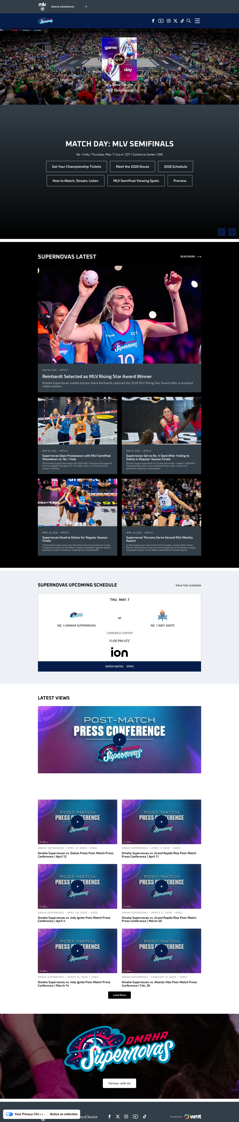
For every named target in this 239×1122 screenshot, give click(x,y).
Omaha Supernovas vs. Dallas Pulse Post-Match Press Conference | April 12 (75, 854)
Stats (130, 666)
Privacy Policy (62, 1116)
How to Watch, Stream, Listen (76, 180)
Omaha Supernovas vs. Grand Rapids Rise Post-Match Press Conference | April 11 (159, 854)
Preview (180, 180)
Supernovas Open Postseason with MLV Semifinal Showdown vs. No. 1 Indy (76, 457)
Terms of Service (86, 1116)
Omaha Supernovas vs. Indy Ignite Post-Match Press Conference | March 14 (74, 983)
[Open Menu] (197, 20)
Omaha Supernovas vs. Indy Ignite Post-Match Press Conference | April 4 (74, 919)
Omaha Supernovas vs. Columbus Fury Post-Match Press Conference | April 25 (119, 786)
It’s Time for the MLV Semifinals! (119, 64)
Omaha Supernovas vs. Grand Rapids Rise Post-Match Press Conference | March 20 (159, 919)
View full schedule (188, 585)
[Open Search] (189, 21)
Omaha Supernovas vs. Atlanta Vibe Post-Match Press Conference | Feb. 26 (159, 983)
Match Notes (114, 666)
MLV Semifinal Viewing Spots (136, 180)
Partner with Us (119, 1083)
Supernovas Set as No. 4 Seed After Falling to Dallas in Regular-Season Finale (157, 457)
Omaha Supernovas (103, 778)
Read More (190, 257)
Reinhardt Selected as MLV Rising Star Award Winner (97, 376)
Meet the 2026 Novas (132, 166)
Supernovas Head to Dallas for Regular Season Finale (74, 539)
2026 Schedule (175, 166)
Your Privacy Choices (25, 1114)
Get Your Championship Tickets (76, 166)
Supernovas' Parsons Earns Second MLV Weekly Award (159, 539)
